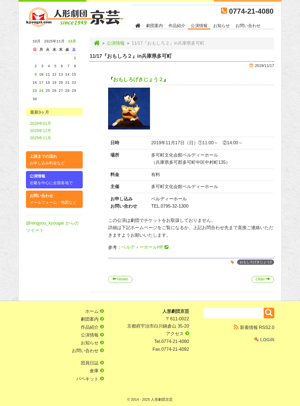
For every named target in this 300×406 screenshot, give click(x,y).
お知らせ (221, 25)
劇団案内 (154, 25)
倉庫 (97, 370)
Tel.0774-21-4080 (171, 341)
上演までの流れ (47, 159)
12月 (72, 41)
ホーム (94, 311)
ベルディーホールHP (142, 247)
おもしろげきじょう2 (256, 262)
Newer (120, 279)
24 (41, 90)
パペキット (90, 378)
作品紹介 (176, 25)
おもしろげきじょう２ (138, 79)
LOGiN (264, 339)
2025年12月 (40, 130)
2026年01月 (40, 123)
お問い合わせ (248, 25)
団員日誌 (92, 363)
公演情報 (199, 25)
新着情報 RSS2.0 (254, 327)
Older (263, 279)
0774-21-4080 (251, 11)
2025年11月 (40, 138)
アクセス (177, 333)
